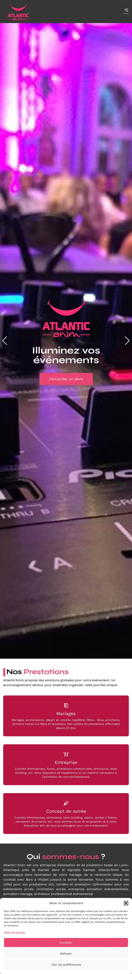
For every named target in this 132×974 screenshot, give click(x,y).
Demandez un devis (66, 379)
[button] (126, 903)
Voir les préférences (66, 964)
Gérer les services (14, 932)
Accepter (66, 942)
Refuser (66, 953)
